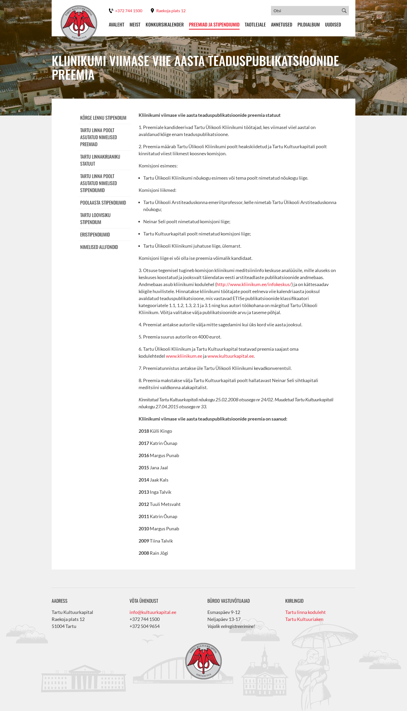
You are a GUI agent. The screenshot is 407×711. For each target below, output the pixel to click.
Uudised (333, 24)
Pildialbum (308, 24)
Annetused (281, 24)
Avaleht (116, 24)
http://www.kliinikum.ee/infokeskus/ (253, 284)
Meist (135, 24)
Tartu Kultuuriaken (304, 619)
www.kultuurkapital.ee (230, 356)
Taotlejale (255, 24)
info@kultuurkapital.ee (153, 612)
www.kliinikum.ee (184, 356)
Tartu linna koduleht (305, 612)
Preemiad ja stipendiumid (214, 24)
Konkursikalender (165, 24)
